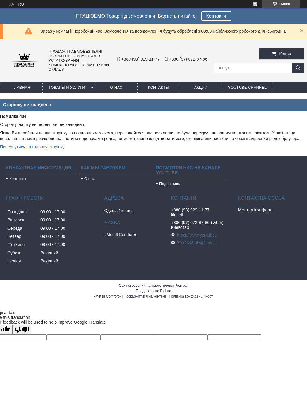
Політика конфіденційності (191, 296)
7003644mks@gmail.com (198, 243)
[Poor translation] (21, 329)
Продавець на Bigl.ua (153, 291)
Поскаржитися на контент (145, 296)
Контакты (158, 87)
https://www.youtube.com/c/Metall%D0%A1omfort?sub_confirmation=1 (198, 235)
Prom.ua (181, 285)
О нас (116, 87)
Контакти (216, 16)
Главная (21, 87)
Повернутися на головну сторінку (32, 147)
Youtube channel (247, 87)
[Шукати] (298, 68)
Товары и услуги (67, 87)
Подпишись (169, 183)
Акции (200, 87)
